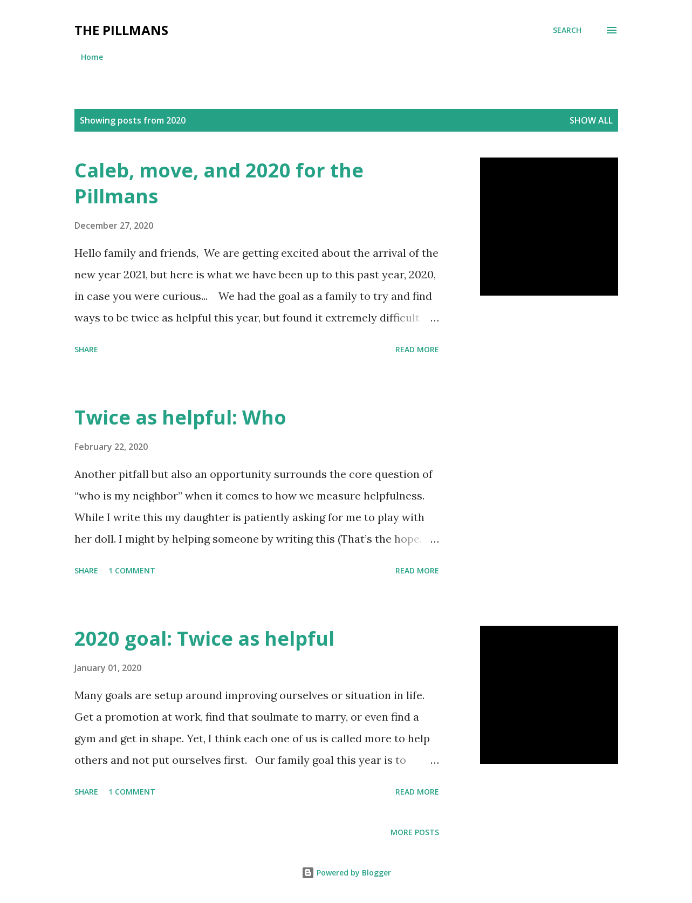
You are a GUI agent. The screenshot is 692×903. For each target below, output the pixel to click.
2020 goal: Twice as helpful (204, 638)
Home (92, 57)
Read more (417, 349)
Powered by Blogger (346, 872)
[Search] (567, 30)
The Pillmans (121, 30)
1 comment (131, 570)
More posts (414, 832)
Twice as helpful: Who (180, 417)
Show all (591, 120)
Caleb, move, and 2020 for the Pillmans (219, 183)
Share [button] (86, 349)
